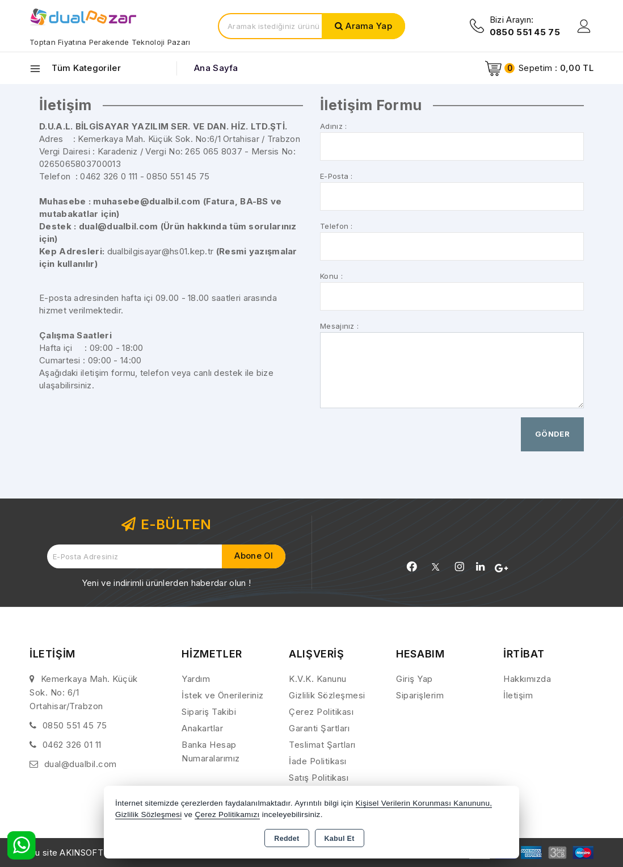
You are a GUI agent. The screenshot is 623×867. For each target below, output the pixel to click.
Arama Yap (369, 25)
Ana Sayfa (216, 67)
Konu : (331, 275)
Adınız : (333, 126)
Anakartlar (202, 728)
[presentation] (406, 439)
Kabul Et (340, 839)
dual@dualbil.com (80, 764)
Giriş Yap (414, 678)
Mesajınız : (339, 325)
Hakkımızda (527, 678)
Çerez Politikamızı (227, 814)
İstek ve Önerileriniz (223, 695)
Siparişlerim (420, 695)
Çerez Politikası (321, 711)
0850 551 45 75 (75, 725)
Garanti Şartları (319, 728)
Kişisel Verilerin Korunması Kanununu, (424, 803)
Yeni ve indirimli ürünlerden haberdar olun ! (166, 582)
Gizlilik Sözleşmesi (327, 695)
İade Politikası (318, 761)
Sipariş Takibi (209, 711)
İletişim (518, 695)
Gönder (552, 433)
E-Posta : (336, 176)
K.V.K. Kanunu (318, 678)
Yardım (196, 678)
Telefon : (336, 226)
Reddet (286, 839)
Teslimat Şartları (322, 744)
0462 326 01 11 (72, 744)
